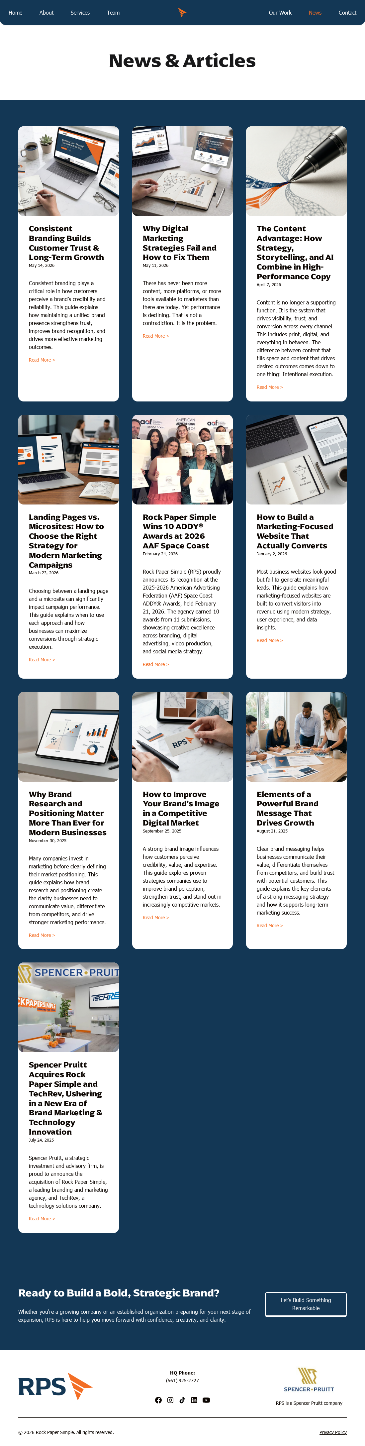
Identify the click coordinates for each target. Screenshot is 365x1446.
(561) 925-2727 (182, 1380)
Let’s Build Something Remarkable (306, 1303)
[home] (182, 12)
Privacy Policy (333, 1432)
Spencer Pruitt (308, 1403)
